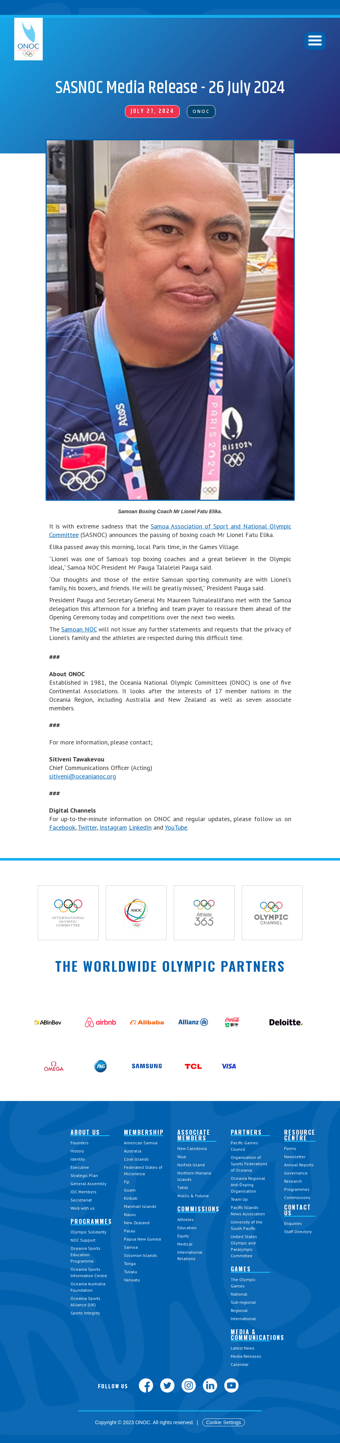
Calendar (240, 1364)
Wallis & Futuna (193, 1195)
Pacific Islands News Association (248, 1210)
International (243, 1318)
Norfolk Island (191, 1164)
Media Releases (246, 1356)
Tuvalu (130, 1271)
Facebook (62, 827)
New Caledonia (192, 1148)
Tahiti (182, 1187)
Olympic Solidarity (88, 1232)
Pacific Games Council (244, 1146)
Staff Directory (298, 1231)
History (77, 1151)
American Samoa (140, 1142)
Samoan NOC (79, 629)
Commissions (297, 1197)
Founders (79, 1142)
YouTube (176, 827)
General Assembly (88, 1183)
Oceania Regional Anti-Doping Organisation (248, 1185)
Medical (185, 1244)
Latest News (243, 1348)
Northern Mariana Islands (194, 1176)
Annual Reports (299, 1164)
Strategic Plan (84, 1175)
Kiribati (130, 1198)
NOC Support (82, 1240)
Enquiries (293, 1223)
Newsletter (294, 1156)
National (239, 1294)
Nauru (130, 1214)
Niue (181, 1156)
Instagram (113, 827)
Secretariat (81, 1200)
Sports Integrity (85, 1312)
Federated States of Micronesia (143, 1170)
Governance (296, 1173)
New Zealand (137, 1222)
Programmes (296, 1189)
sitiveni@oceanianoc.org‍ (82, 776)
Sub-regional (243, 1302)
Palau (129, 1230)
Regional (239, 1310)
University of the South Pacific (246, 1225)
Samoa (131, 1247)
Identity (77, 1159)
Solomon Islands (140, 1255)
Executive (79, 1167)
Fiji (126, 1181)
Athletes (185, 1219)
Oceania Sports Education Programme (85, 1255)
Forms (290, 1148)
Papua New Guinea (142, 1239)
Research (293, 1181)
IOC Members (83, 1191)
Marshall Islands (140, 1206)
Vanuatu (132, 1279)
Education (187, 1227)
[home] (28, 39)
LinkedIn (140, 827)
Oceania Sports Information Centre (88, 1272)
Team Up (239, 1199)
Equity (183, 1235)
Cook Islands (136, 1159)
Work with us (82, 1208)
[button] (315, 41)
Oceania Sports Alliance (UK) (85, 1301)
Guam (130, 1190)
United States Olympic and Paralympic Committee (244, 1246)
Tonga (130, 1263)
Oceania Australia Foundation (87, 1287)
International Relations (190, 1255)
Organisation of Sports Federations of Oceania (249, 1164)
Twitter (87, 827)
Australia (132, 1151)
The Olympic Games (243, 1283)
